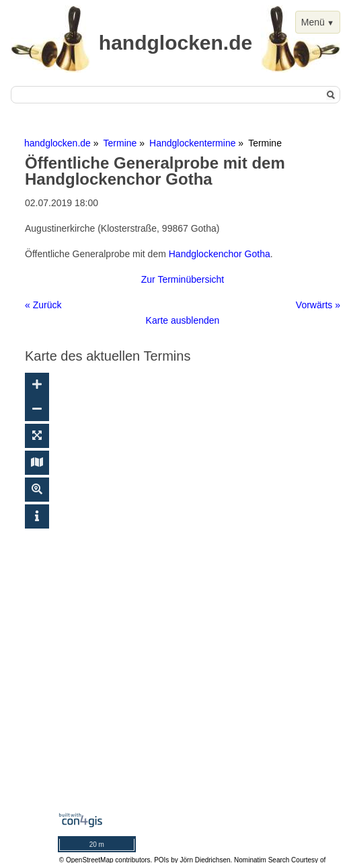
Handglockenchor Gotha (219, 253)
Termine (120, 143)
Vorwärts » (318, 305)
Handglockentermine (192, 143)
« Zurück (43, 305)
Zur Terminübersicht (182, 279)
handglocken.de (57, 143)
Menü (313, 22)
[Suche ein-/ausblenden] (37, 490)
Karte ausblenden (183, 320)
